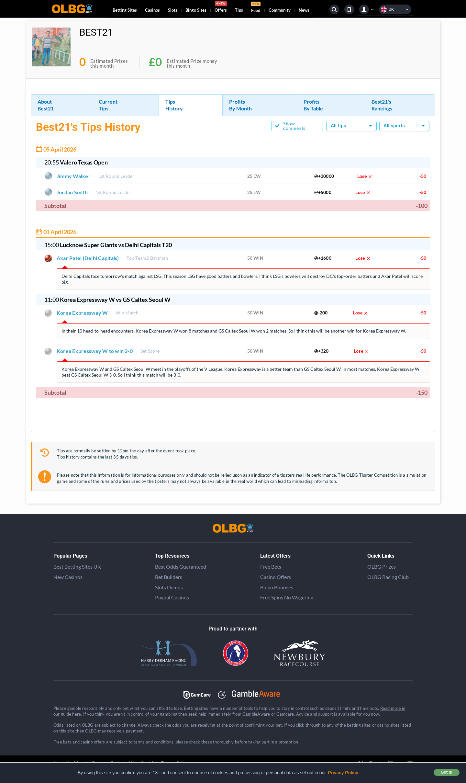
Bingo (195, 10)
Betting (125, 10)
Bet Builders (168, 577)
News (304, 10)
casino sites (388, 725)
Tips (239, 10)
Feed (256, 8)
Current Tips (108, 104)
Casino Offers (275, 577)
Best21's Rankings (382, 104)
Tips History (174, 104)
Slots (172, 10)
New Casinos (68, 577)
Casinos (152, 10)
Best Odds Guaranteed (180, 566)
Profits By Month (240, 104)
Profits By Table (313, 104)
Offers (221, 8)
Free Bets (270, 566)
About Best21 (46, 104)
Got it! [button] (446, 772)
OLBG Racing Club (388, 577)
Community (280, 10)
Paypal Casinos (172, 597)
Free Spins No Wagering (286, 597)
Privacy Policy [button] (343, 772)
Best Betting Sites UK (77, 566)
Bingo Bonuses (276, 587)
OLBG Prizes (381, 566)
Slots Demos (169, 587)
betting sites (359, 725)
